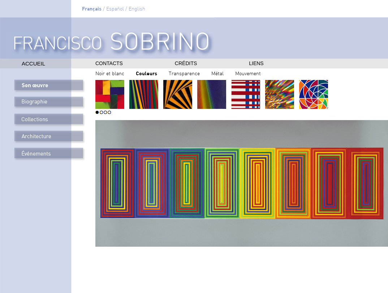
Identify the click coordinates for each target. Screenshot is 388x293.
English (137, 9)
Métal (217, 74)
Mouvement (248, 74)
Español (115, 9)
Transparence (184, 74)
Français (92, 8)
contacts (109, 63)
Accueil (33, 63)
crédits (186, 63)
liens (256, 63)
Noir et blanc (109, 74)
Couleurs (146, 73)
